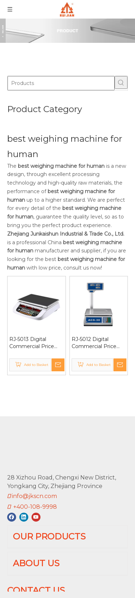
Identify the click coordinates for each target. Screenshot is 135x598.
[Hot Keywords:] (121, 82)
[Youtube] (36, 493)
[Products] (61, 83)
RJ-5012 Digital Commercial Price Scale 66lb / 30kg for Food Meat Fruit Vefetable (97, 343)
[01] (67, 31)
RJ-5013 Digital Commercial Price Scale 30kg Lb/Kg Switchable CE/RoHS (35, 343)
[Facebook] (11, 493)
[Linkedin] (23, 493)
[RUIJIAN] (13, 434)
